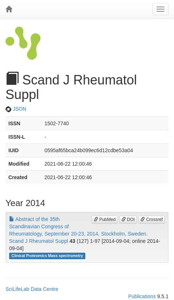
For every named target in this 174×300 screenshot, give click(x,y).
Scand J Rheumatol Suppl (38, 241)
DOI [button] (128, 219)
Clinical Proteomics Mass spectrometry (47, 256)
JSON (15, 109)
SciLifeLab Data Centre (31, 289)
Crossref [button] (151, 219)
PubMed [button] (105, 219)
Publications (142, 296)
